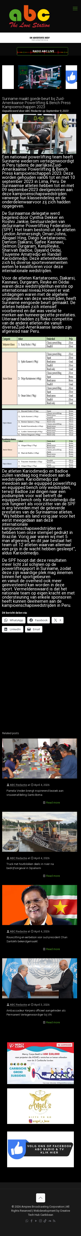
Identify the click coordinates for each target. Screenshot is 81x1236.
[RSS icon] (54, 1221)
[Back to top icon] (40, 1197)
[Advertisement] (40, 685)
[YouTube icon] (36, 1221)
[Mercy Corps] (40, 1083)
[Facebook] (40, 1166)
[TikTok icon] (45, 1221)
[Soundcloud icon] (49, 1221)
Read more (53, 802)
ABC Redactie (18, 785)
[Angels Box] (40, 1123)
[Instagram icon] (40, 1221)
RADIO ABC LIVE (43, 51)
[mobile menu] (75, 8)
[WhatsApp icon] (27, 1221)
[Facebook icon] (31, 1221)
